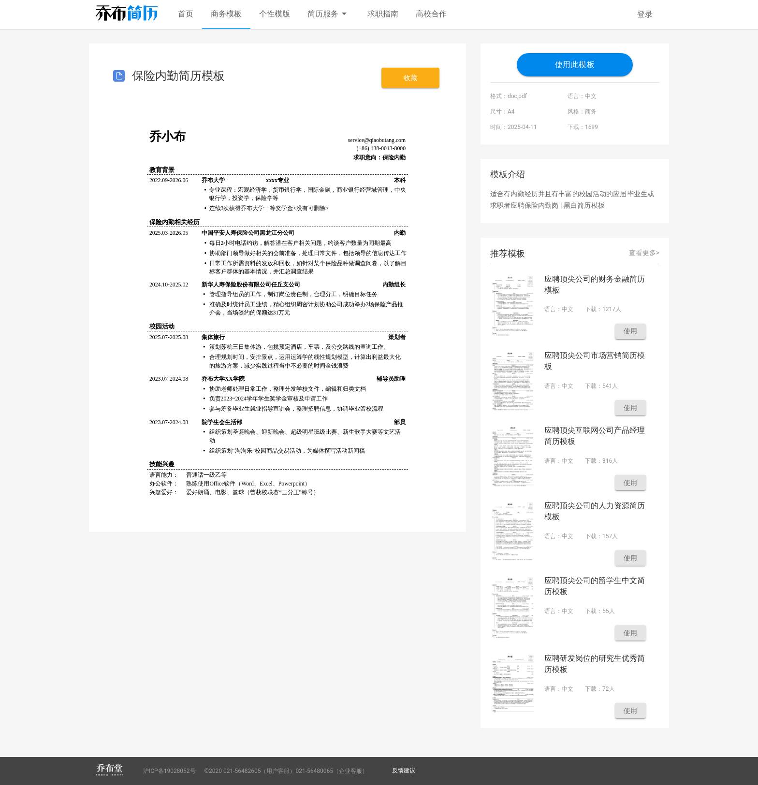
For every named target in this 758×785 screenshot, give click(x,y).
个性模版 (274, 13)
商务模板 (226, 13)
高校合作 (431, 13)
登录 (645, 14)
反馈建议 (403, 770)
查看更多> (644, 253)
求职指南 (382, 13)
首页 (185, 13)
